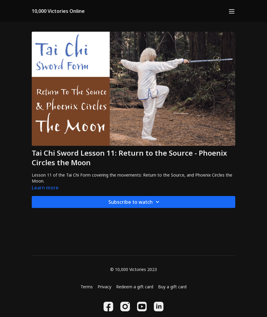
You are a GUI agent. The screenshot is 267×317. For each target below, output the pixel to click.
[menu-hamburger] (231, 11)
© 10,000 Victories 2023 (133, 269)
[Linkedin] (158, 306)
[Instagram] (125, 306)
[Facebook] (108, 306)
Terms (87, 287)
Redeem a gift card (134, 287)
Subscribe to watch (134, 202)
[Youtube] (142, 306)
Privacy (104, 287)
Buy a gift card (172, 287)
